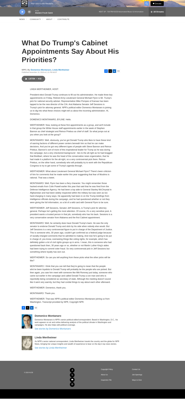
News (22, 25)
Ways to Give (137, 385)
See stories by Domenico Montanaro (53, 334)
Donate (159, 6)
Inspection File (106, 385)
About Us (104, 380)
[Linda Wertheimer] (27, 348)
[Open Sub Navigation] (26, 25)
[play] (22, 17)
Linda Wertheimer (60, 75)
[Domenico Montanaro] (27, 327)
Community (35, 25)
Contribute (63, 25)
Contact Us (136, 375)
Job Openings (137, 380)
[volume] (29, 17)
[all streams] (157, 17)
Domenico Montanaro (41, 75)
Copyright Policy (107, 375)
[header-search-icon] (147, 6)
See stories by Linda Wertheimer (51, 353)
